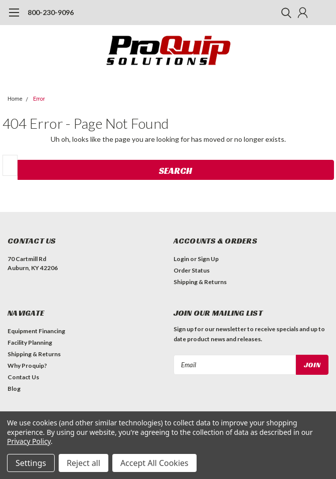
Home (15, 99)
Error (39, 99)
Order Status (192, 270)
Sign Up (208, 259)
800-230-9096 (51, 12)
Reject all (83, 462)
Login (181, 259)
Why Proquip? (27, 365)
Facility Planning (30, 342)
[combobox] (10, 165)
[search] (284, 12)
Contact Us (23, 377)
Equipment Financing (36, 331)
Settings (31, 462)
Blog (14, 388)
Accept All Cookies (154, 462)
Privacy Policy (29, 441)
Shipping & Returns (200, 282)
